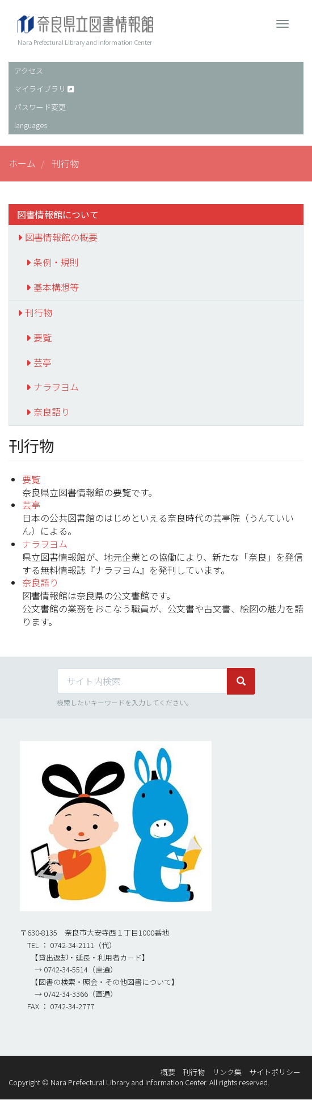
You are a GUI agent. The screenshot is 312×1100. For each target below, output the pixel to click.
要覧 (42, 337)
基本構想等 (56, 287)
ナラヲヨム (56, 387)
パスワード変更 (40, 106)
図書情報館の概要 (61, 237)
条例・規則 (56, 262)
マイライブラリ (40, 88)
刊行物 (38, 312)
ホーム (22, 163)
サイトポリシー (275, 1072)
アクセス (28, 70)
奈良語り (51, 411)
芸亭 (42, 362)
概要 (168, 1072)
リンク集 (227, 1072)
